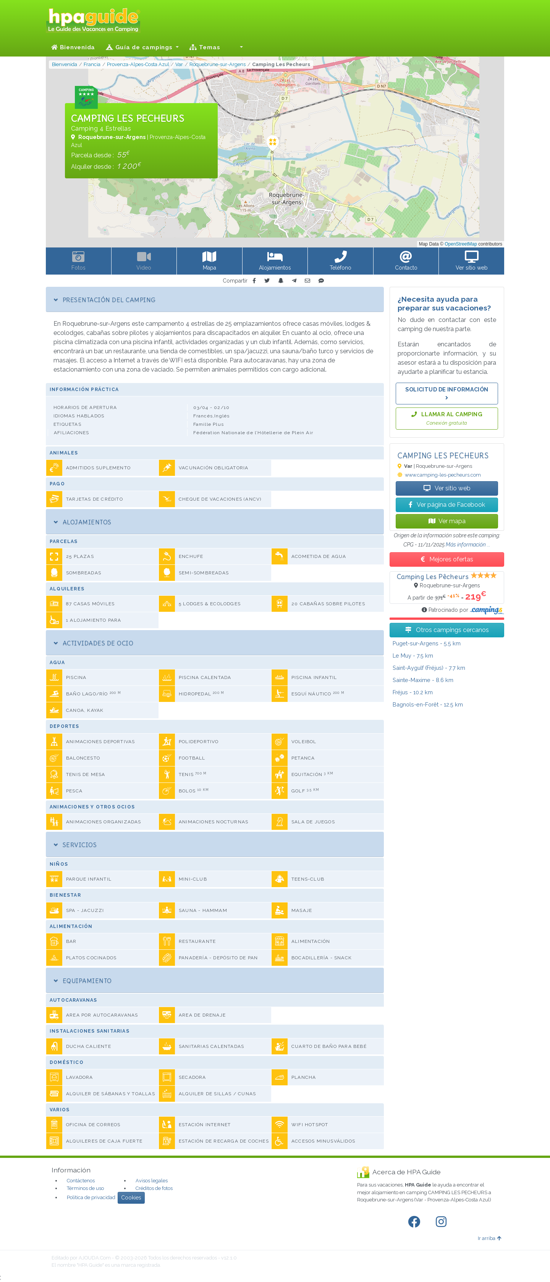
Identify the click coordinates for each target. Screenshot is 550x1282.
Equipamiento (83, 981)
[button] (236, 47)
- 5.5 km (427, 643)
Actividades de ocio (93, 643)
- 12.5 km (428, 704)
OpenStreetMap (461, 244)
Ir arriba (489, 1238)
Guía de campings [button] (140, 47)
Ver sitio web (447, 488)
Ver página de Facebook (447, 504)
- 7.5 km (413, 655)
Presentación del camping (104, 300)
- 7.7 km (429, 667)
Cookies (131, 1198)
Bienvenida (73, 47)
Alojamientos (83, 522)
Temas (204, 47)
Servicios (75, 845)
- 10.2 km (413, 692)
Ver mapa (447, 521)
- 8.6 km (423, 680)
